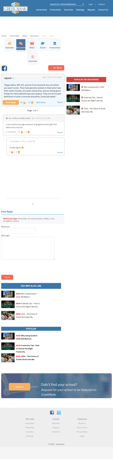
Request (91, 9)
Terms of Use (82, 427)
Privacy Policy (82, 431)
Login (91, 4)
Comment (10, 131)
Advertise (56, 423)
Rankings (80, 9)
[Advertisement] (32, 176)
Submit (7, 277)
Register (101, 4)
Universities (41, 9)
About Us (82, 423)
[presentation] (20, 267)
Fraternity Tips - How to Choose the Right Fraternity (27, 348)
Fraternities (55, 9)
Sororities (68, 9)
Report (60, 102)
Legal (82, 436)
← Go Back (56, 68)
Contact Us (103, 9)
